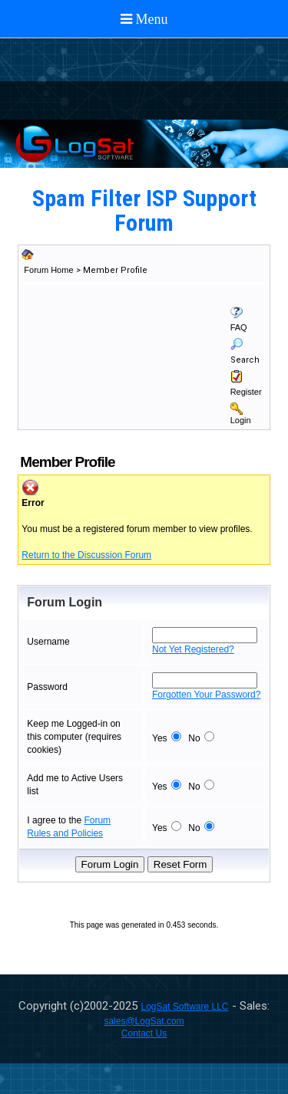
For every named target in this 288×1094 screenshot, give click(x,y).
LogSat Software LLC (184, 1006)
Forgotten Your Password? (206, 694)
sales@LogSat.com (144, 1021)
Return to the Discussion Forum (86, 555)
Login (240, 420)
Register (246, 391)
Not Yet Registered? (193, 649)
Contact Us (144, 1033)
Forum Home (48, 269)
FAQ (238, 327)
